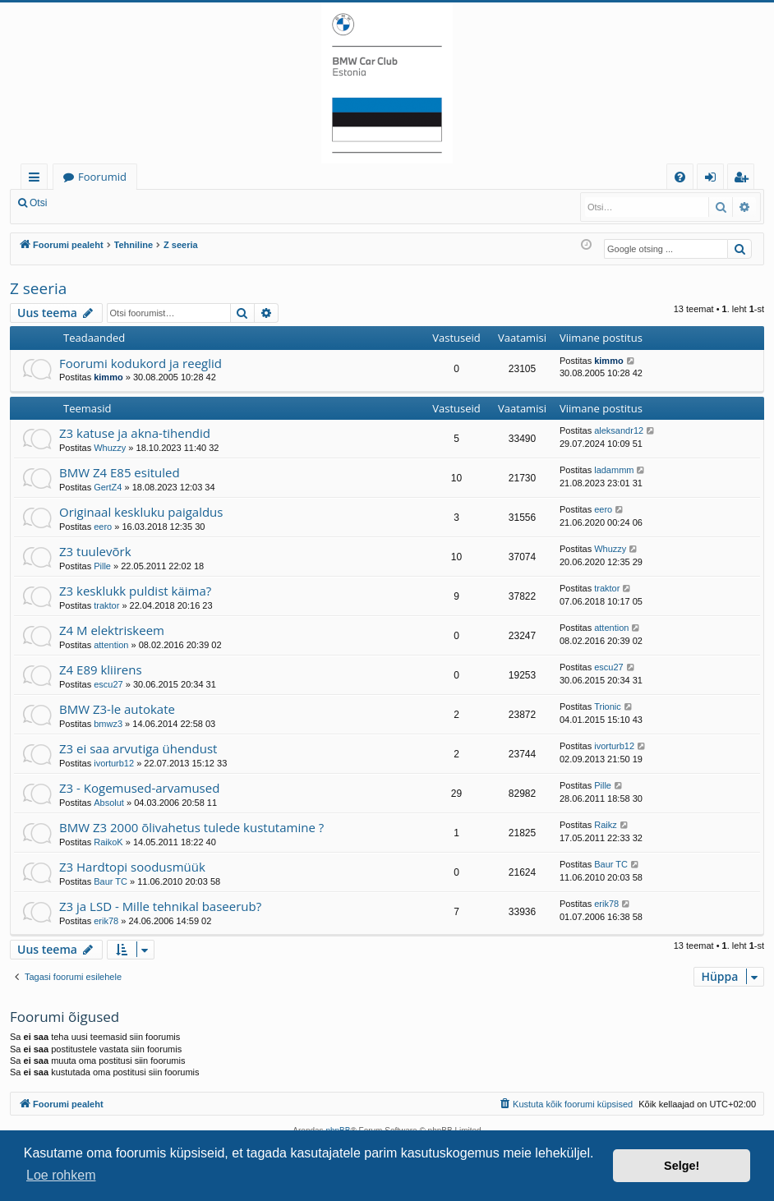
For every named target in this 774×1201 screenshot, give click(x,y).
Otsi (38, 203)
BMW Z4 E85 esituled (119, 472)
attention (111, 645)
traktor (106, 605)
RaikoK (108, 842)
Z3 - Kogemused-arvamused (139, 788)
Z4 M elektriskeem (111, 630)
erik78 (106, 921)
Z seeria (38, 288)
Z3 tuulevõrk (95, 551)
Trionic (607, 706)
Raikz (605, 825)
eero (103, 526)
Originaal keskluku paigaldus (141, 512)
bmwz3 (108, 724)
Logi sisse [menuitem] (713, 179)
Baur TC (110, 881)
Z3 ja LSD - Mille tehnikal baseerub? (160, 906)
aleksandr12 (618, 430)
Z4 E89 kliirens (100, 669)
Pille (102, 566)
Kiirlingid (37, 179)
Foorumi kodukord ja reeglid (140, 363)
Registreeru (164, 203)
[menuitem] (680, 177)
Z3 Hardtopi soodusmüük (132, 866)
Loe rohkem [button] (61, 1175)
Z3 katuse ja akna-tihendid (134, 433)
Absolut (109, 803)
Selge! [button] (681, 1165)
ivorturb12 (114, 763)
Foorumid (102, 176)
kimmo (108, 377)
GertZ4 (108, 487)
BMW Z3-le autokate (117, 709)
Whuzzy (110, 448)
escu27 (108, 684)
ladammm (613, 470)
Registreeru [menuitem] (744, 179)
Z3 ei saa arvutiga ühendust (138, 748)
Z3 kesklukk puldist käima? (135, 590)
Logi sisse (93, 203)
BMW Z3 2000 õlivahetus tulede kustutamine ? (191, 827)
